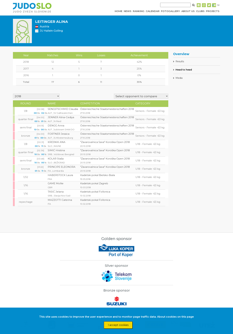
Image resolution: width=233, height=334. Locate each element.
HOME (118, 11)
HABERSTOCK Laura (60, 175)
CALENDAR (153, 11)
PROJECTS (212, 11)
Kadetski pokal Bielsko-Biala (97, 175)
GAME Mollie (55, 183)
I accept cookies (118, 325)
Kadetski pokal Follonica (95, 191)
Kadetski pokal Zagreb (94, 183)
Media (179, 77)
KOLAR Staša (56, 158)
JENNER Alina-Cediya (61, 117)
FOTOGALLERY (170, 11)
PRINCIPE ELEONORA (61, 166)
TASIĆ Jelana (56, 191)
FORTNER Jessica (58, 133)
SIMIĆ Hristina (56, 150)
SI (218, 5)
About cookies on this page (175, 316)
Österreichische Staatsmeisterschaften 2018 (107, 109)
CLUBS (200, 11)
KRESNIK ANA (56, 142)
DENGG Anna (56, 125)
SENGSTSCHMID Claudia (63, 109)
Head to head (184, 69)
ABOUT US (188, 11)
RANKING (138, 11)
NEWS (127, 11)
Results (180, 61)
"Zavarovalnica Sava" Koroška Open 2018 (105, 142)
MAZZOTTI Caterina (60, 199)
